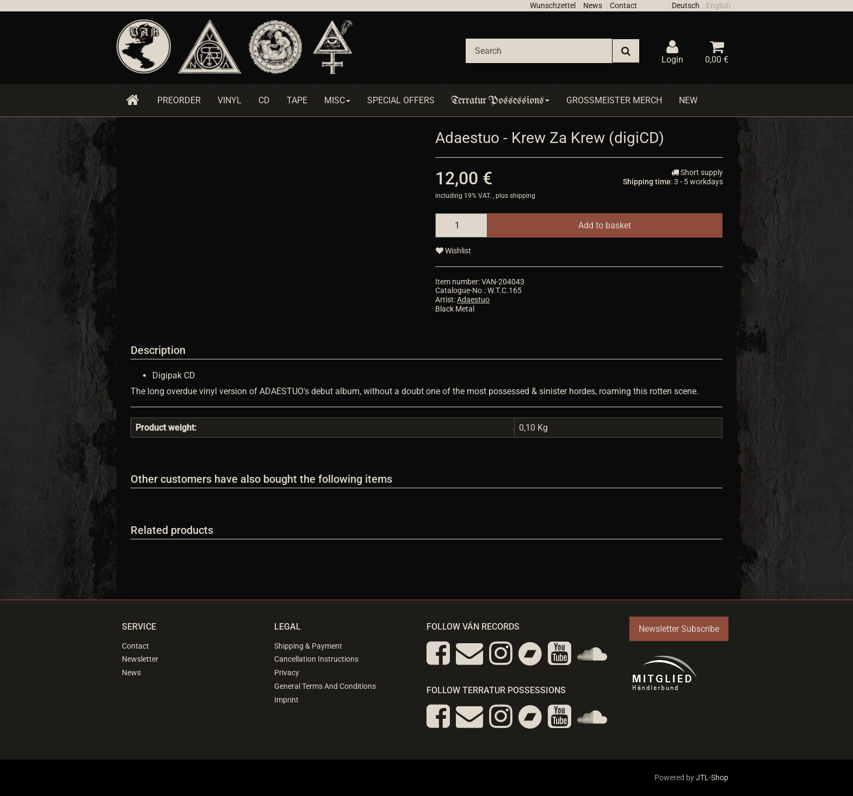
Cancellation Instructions (316, 659)
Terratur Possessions (500, 100)
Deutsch (686, 5)
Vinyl (230, 100)
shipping (522, 196)
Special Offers (401, 100)
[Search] (539, 51)
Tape (297, 100)
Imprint (286, 699)
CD (264, 100)
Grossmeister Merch (614, 100)
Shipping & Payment (308, 646)
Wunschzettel (553, 5)
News (592, 5)
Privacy (286, 672)
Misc (337, 100)
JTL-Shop (712, 777)
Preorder (179, 100)
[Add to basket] (604, 225)
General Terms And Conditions (325, 686)
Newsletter (140, 659)
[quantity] (461, 225)
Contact (623, 5)
